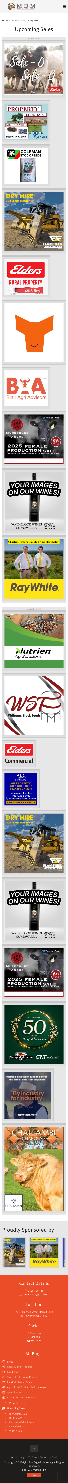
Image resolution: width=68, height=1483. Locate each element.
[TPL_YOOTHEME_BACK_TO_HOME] (21, 6)
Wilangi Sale (13, 1430)
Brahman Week (15, 1418)
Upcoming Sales (13, 1408)
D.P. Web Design (37, 1469)
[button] (64, 6)
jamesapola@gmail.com (34, 1294)
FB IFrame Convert (38, 1457)
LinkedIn (34, 1336)
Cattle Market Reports (17, 1366)
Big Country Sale (16, 1413)
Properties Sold (15, 1403)
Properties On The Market (19, 1397)
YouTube (34, 1340)
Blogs (7, 1361)
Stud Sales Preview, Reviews (20, 1377)
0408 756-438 (34, 1290)
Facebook (34, 1333)
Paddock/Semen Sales (17, 1382)
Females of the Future (19, 1422)
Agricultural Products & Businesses (24, 1387)
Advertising (17, 1457)
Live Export (10, 1372)
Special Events (12, 1392)
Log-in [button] (34, 1475)
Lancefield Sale (15, 1426)
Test (54, 1457)
